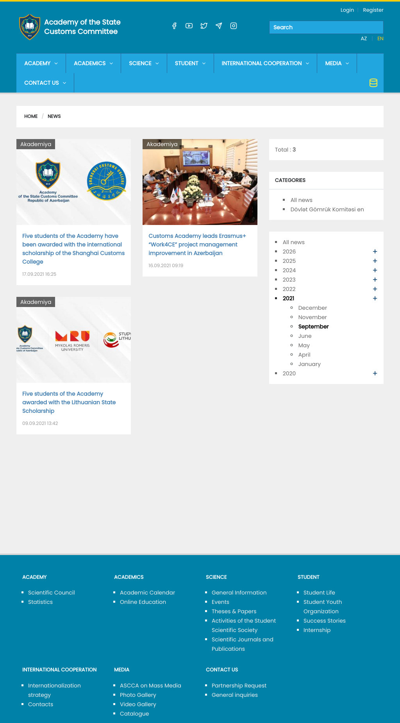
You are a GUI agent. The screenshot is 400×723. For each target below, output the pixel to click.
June (305, 336)
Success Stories (325, 621)
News (54, 116)
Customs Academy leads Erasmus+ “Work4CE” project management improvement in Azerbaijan (197, 244)
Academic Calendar (147, 592)
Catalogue (134, 714)
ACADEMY (41, 63)
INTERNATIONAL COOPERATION (265, 63)
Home (31, 116)
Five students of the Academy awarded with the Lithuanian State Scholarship (69, 402)
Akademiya (35, 144)
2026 (289, 251)
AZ (364, 38)
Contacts (40, 704)
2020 (289, 373)
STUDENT (190, 63)
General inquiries (235, 695)
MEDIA (337, 63)
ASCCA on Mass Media (150, 685)
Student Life (319, 592)
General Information (239, 592)
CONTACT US (45, 83)
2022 (289, 289)
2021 (288, 298)
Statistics (40, 602)
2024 (289, 270)
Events (220, 602)
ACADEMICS (93, 63)
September (313, 326)
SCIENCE (144, 63)
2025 (289, 261)
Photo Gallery (138, 695)
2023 (289, 280)
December (312, 308)
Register (373, 10)
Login (347, 10)
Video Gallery (138, 704)
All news (302, 200)
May (304, 345)
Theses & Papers (234, 611)
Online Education (143, 602)
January (309, 364)
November (312, 317)
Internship (317, 630)
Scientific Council (51, 592)
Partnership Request (239, 685)
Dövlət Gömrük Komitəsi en (327, 209)
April (304, 355)
